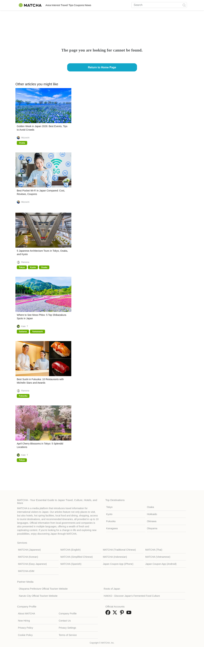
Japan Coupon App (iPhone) (118, 564)
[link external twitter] (115, 613)
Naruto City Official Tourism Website (38, 595)
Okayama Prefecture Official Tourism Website (43, 588)
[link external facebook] (108, 613)
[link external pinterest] (122, 613)
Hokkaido (152, 514)
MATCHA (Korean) (28, 556)
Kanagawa (112, 528)
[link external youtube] (129, 613)
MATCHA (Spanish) (70, 564)
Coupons (96, 5)
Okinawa (151, 521)
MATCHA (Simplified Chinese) (76, 556)
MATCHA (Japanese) (29, 549)
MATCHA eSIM (26, 571)
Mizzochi (25, 138)
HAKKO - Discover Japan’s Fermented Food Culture (132, 595)
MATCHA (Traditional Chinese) (119, 549)
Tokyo (109, 507)
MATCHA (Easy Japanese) (32, 564)
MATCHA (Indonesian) (115, 556)
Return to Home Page (102, 67)
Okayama (152, 528)
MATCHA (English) (70, 549)
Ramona (25, 262)
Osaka (150, 507)
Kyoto (109, 514)
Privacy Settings (67, 627)
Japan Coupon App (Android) (161, 564)
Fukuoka (111, 521)
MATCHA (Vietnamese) (157, 556)
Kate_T (24, 326)
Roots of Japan (112, 588)
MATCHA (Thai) (153, 549)
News (110, 5)
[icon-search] (184, 5)
